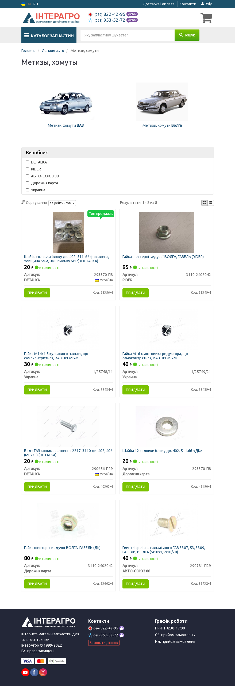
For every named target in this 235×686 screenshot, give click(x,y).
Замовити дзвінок (104, 642)
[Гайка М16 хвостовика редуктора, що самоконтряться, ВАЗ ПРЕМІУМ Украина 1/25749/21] (167, 329)
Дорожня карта (42, 183)
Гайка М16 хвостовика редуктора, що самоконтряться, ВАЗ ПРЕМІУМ (155, 356)
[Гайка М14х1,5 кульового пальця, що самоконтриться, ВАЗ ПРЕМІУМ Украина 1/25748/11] (68, 329)
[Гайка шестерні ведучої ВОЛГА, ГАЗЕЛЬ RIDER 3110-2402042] (166, 232)
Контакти (188, 4)
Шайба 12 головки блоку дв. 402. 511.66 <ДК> (162, 451)
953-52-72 (107, 20)
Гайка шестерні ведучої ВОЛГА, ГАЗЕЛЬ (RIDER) (163, 257)
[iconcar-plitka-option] (204, 203)
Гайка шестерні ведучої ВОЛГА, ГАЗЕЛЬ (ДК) (62, 548)
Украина (35, 190)
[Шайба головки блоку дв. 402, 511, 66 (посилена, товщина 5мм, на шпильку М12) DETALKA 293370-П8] (68, 232)
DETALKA (36, 162)
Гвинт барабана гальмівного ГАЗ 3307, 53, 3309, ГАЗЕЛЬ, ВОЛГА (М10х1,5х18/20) (163, 550)
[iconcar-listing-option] (210, 203)
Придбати (37, 293)
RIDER (33, 169)
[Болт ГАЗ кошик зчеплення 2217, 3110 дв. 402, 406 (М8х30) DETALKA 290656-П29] (68, 426)
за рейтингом (62, 203)
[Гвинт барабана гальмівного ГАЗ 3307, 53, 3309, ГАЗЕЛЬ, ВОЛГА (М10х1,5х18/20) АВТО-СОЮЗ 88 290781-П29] (167, 523)
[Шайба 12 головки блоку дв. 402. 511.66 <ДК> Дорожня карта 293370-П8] (167, 426)
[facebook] (34, 672)
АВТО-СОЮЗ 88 (42, 176)
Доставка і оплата (159, 4)
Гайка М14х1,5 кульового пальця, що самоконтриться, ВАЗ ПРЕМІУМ (56, 356)
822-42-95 (107, 14)
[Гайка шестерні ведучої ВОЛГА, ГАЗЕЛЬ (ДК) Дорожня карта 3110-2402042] (68, 523)
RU (35, 4)
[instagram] (43, 672)
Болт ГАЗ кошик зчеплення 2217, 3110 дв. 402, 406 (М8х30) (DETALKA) (68, 453)
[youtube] (25, 672)
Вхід (207, 4)
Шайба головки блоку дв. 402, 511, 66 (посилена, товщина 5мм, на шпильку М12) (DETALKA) (66, 259)
